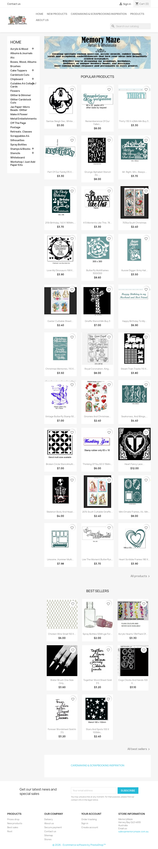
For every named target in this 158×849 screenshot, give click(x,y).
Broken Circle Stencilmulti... (60, 464)
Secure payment (53, 827)
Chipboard (16, 79)
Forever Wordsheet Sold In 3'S (62, 731)
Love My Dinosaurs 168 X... (60, 270)
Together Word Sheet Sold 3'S (97, 682)
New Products (57, 14)
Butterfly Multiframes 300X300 (97, 272)
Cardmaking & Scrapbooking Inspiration (99, 14)
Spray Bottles (18, 144)
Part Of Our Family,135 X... (60, 171)
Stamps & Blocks (20, 149)
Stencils (15, 153)
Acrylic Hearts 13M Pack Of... (133, 633)
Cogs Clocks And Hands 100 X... (133, 682)
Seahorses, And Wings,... (134, 416)
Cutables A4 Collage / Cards (23, 85)
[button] (52, 52)
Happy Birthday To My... (134, 321)
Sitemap (48, 835)
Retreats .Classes (21, 131)
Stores (48, 839)
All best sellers (139, 749)
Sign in (84, 823)
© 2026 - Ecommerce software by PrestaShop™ (79, 845)
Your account (91, 814)
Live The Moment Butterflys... (97, 559)
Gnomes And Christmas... (97, 416)
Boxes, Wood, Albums (23, 62)
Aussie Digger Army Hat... (134, 270)
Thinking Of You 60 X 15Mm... (97, 464)
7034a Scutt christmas (134, 222)
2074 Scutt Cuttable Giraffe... (97, 511)
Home (39, 14)
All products (141, 576)
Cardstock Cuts (19, 75)
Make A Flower (19, 114)
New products (14, 823)
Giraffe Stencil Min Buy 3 (97, 321)
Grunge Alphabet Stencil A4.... (97, 173)
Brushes (15, 66)
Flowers (15, 91)
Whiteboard (17, 157)
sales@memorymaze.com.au (133, 831)
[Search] (130, 26)
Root (9, 831)
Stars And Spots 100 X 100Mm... (97, 731)
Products (137, 14)
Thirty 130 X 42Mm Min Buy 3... (134, 121)
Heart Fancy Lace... (134, 464)
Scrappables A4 (19, 136)
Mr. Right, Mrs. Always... (134, 171)
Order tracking (89, 819)
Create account (89, 827)
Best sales (12, 827)
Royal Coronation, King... (97, 368)
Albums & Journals (21, 53)
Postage (15, 127)
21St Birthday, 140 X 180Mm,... (60, 222)
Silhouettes (17, 140)
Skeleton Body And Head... (60, 511)
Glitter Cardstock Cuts (20, 101)
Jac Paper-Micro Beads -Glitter (20, 108)
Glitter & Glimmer (20, 95)
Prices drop (13, 819)
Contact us (14, 4)
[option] (97, 52)
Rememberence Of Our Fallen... (97, 123)
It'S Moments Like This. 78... (97, 222)
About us (42, 20)
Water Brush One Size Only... (62, 682)
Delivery (48, 819)
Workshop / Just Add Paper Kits (22, 163)
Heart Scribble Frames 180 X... (134, 559)
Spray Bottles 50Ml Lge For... (97, 633)
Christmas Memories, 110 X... (60, 368)
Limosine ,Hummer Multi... (60, 559)
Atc (12, 57)
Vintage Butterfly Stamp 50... (60, 416)
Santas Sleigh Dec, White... (60, 121)
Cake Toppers (18, 70)
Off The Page (18, 123)
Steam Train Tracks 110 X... (134, 368)
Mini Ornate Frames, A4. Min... (134, 511)
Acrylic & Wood (19, 49)
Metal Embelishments (23, 118)
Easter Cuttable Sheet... (60, 321)
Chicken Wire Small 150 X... (62, 633)
